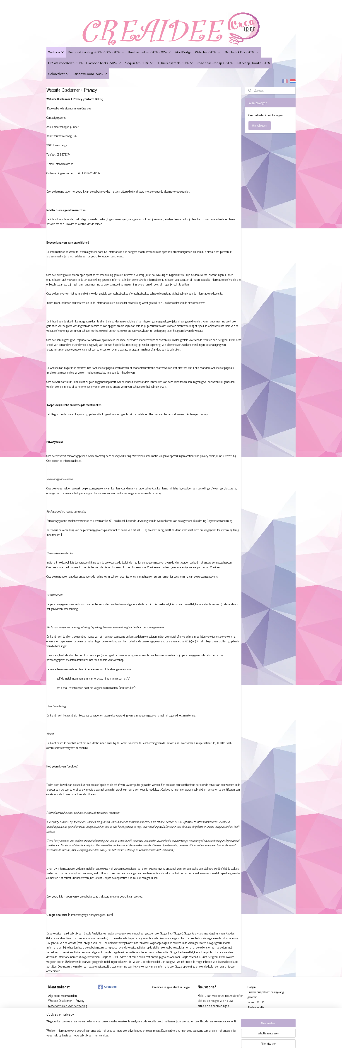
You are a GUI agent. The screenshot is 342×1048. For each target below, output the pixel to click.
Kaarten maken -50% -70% (150, 52)
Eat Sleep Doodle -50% (253, 63)
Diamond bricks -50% (104, 63)
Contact (53, 1015)
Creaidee (107, 987)
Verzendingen (56, 1010)
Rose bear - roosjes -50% (215, 63)
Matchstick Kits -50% (241, 52)
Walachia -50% (208, 52)
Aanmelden (207, 1016)
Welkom (56, 52)
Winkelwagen (259, 125)
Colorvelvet (58, 74)
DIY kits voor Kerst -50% (65, 63)
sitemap (181, 1040)
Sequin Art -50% (139, 63)
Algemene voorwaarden (62, 995)
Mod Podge (183, 52)
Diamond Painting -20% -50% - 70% (96, 52)
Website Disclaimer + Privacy (66, 1000)
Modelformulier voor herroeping (67, 1005)
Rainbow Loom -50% (90, 74)
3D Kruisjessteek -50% (175, 63)
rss (188, 1040)
